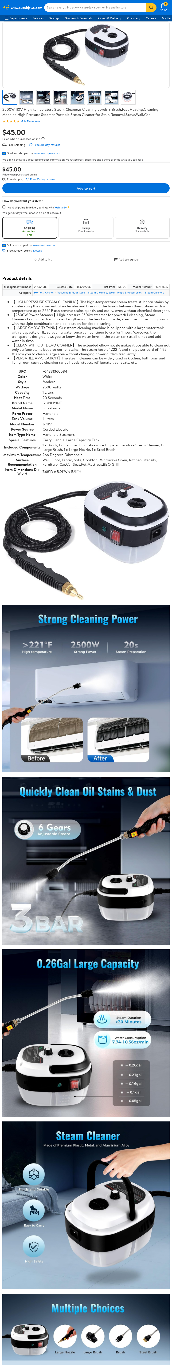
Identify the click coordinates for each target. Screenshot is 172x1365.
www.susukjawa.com (47, 153)
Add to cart (86, 188)
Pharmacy (133, 18)
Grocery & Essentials (78, 18)
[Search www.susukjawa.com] (95, 7)
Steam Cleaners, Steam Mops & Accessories (115, 292)
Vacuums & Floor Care (71, 292)
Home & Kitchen (44, 292)
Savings (54, 18)
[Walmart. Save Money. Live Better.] (22, 7)
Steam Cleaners (154, 292)
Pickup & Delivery (109, 18)
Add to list (43, 259)
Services (38, 18)
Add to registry (126, 259)
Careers (151, 18)
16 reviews (33, 121)
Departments (16, 18)
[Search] (151, 7)
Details (37, 250)
